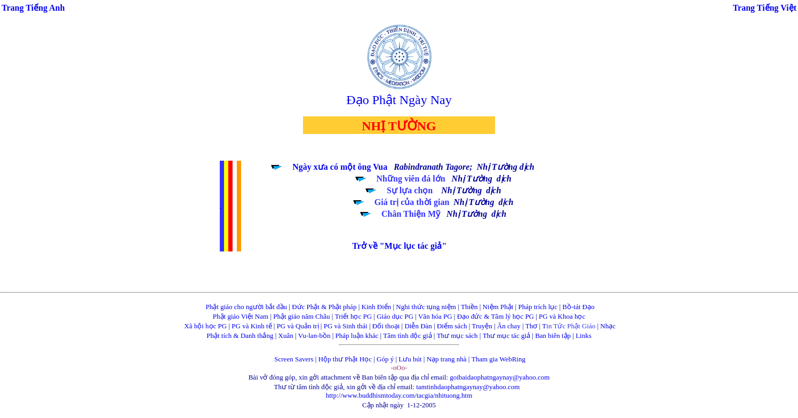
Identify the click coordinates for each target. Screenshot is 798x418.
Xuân (285, 336)
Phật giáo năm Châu (301, 316)
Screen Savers (293, 359)
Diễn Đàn (418, 326)
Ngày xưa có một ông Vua (339, 166)
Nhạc (608, 326)
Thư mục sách (457, 336)
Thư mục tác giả (507, 336)
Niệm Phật (498, 307)
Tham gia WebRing (498, 359)
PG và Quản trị (298, 326)
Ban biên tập (553, 336)
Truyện (482, 326)
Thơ (531, 326)
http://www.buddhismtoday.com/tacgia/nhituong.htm (399, 395)
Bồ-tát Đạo (578, 307)
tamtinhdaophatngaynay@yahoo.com (468, 387)
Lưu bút (409, 359)
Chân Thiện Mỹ (410, 213)
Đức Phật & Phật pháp (324, 307)
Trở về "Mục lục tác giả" (399, 245)
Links (584, 336)
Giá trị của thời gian (411, 202)
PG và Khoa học (562, 316)
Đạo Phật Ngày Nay (398, 100)
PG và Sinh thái (346, 326)
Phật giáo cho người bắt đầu (246, 307)
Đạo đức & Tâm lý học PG (495, 316)
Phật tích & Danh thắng (239, 336)
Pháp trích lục (537, 307)
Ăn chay (509, 326)
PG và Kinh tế (252, 326)
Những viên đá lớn (411, 178)
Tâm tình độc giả (407, 336)
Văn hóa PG (435, 316)
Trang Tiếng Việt (764, 7)
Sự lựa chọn (410, 190)
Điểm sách (452, 326)
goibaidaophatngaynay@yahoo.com (499, 377)
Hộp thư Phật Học (345, 359)
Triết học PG (353, 316)
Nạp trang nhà (447, 359)
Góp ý (385, 359)
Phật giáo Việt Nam (240, 316)
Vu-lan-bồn (314, 336)
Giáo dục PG (395, 316)
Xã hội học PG (205, 326)
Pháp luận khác (357, 336)
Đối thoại (386, 326)
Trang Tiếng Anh (33, 7)
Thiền (469, 307)
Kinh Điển (377, 307)
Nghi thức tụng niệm (426, 307)
